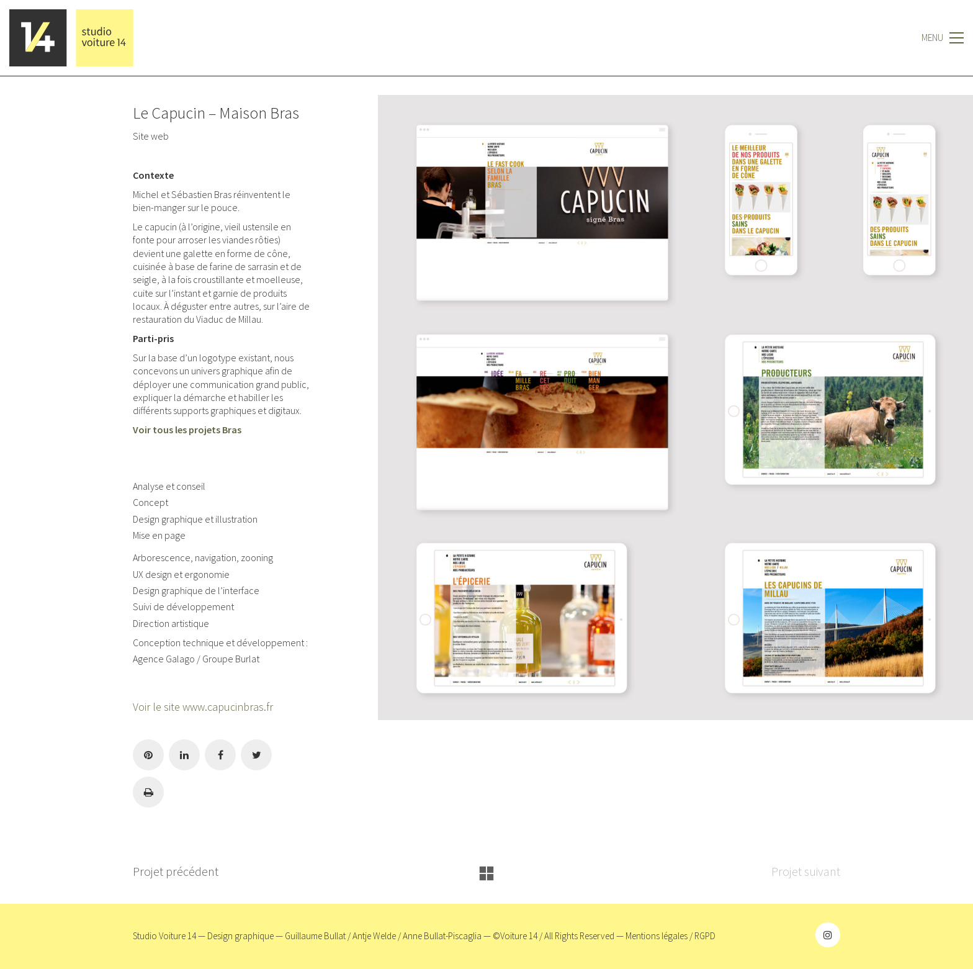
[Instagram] (827, 934)
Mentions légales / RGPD (670, 936)
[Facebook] (220, 754)
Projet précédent (175, 871)
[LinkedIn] (184, 754)
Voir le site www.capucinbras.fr (203, 707)
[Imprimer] (148, 792)
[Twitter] (256, 754)
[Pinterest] (148, 754)
